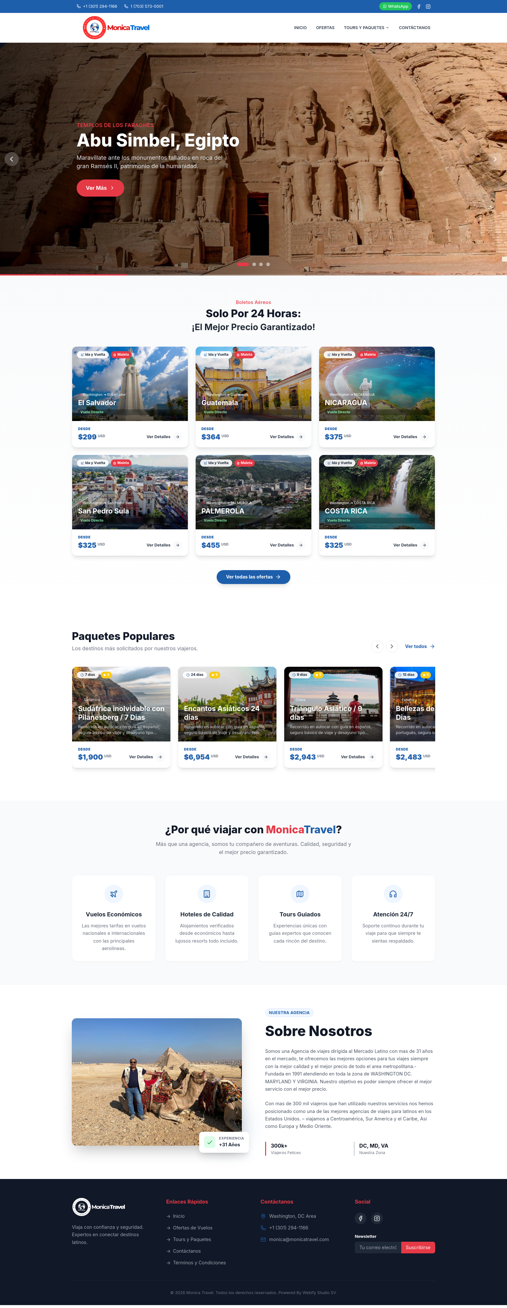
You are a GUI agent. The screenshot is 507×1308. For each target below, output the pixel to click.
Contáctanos (183, 1254)
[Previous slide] (11, 162)
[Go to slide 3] (261, 267)
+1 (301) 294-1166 (288, 1230)
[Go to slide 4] (268, 267)
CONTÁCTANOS (414, 29)
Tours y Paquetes (188, 1242)
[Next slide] (495, 162)
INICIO (300, 29)
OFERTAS (325, 29)
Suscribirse (418, 1250)
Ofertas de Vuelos (189, 1230)
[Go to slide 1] (243, 267)
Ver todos (420, 649)
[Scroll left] (377, 649)
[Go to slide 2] (254, 267)
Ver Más (100, 191)
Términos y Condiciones (196, 1265)
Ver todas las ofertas (253, 580)
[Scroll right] (392, 649)
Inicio (175, 1219)
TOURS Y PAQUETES (367, 29)
